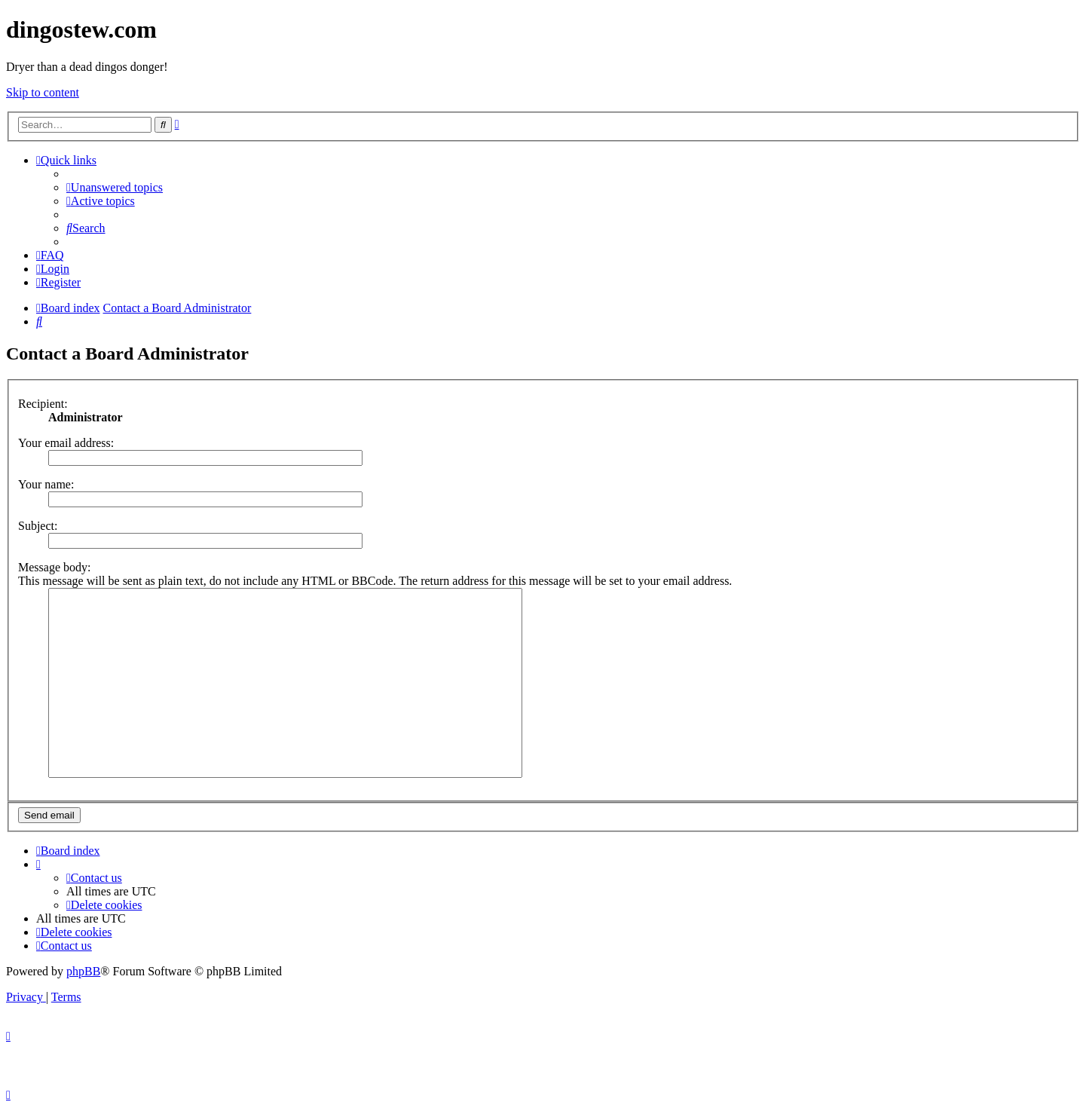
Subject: (37, 525)
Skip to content (42, 92)
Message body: (54, 567)
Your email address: (66, 442)
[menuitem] (114, 187)
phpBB (83, 971)
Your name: (46, 484)
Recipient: (43, 403)
